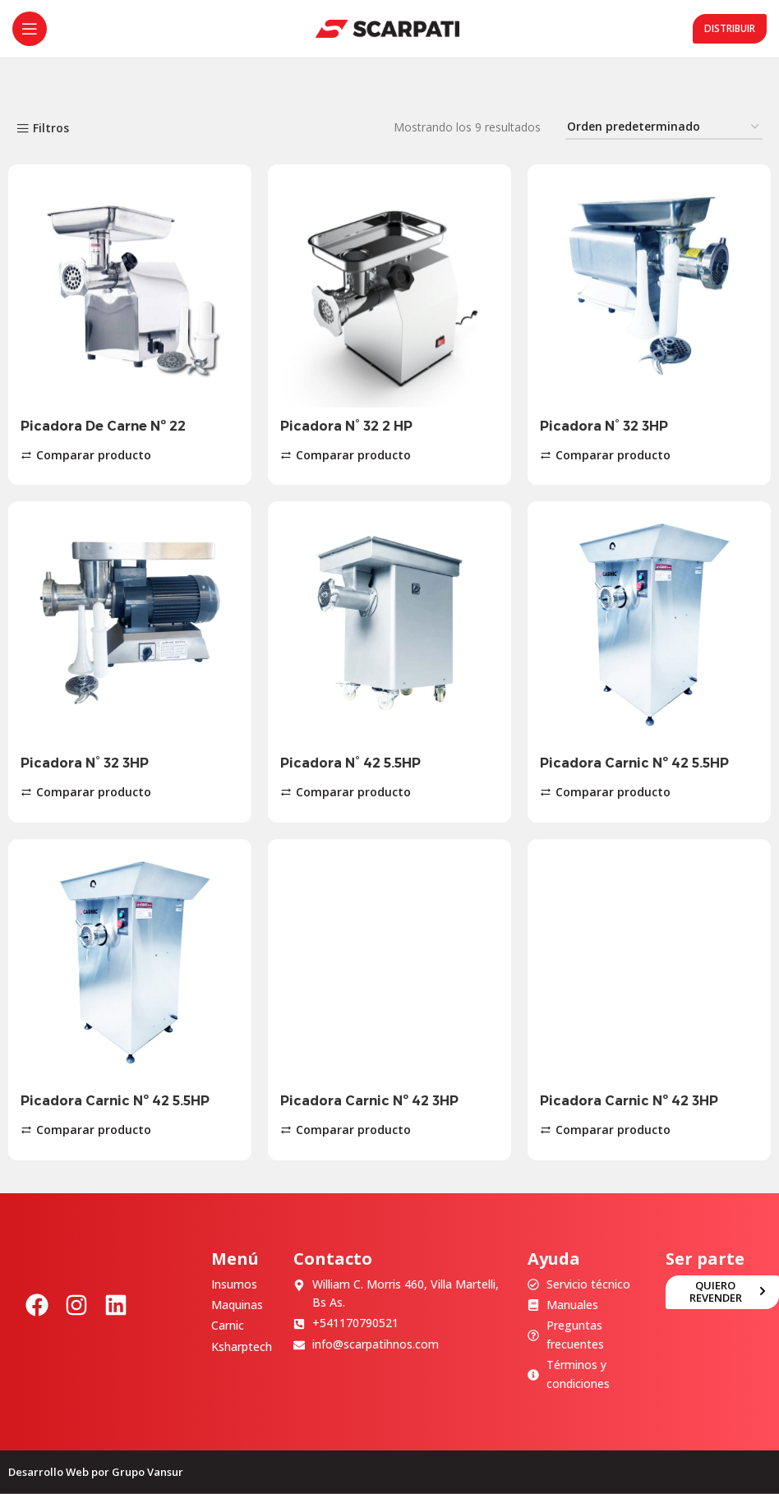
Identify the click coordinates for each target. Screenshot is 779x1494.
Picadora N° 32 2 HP (346, 426)
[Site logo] (387, 27)
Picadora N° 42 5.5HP (350, 763)
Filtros (51, 128)
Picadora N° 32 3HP (604, 426)
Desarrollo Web (48, 1471)
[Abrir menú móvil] (29, 28)
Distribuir (729, 28)
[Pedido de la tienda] (664, 128)
